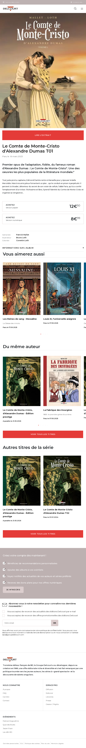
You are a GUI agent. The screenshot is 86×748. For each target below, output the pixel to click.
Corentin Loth (22, 240)
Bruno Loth (21, 238)
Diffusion (49, 689)
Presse (48, 700)
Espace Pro (77, 2)
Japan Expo (8, 728)
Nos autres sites (12, 2)
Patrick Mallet (22, 235)
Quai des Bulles (9, 725)
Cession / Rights (52, 704)
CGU (21, 743)
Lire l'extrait (43, 135)
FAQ (4, 693)
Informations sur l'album (43, 248)
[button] (40, 334)
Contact (6, 700)
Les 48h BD (7, 732)
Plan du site (45, 743)
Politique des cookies (32, 743)
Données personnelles (11, 743)
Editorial (49, 693)
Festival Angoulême (11, 721)
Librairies (49, 697)
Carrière (6, 697)
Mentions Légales (57, 743)
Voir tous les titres (43, 434)
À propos (6, 689)
